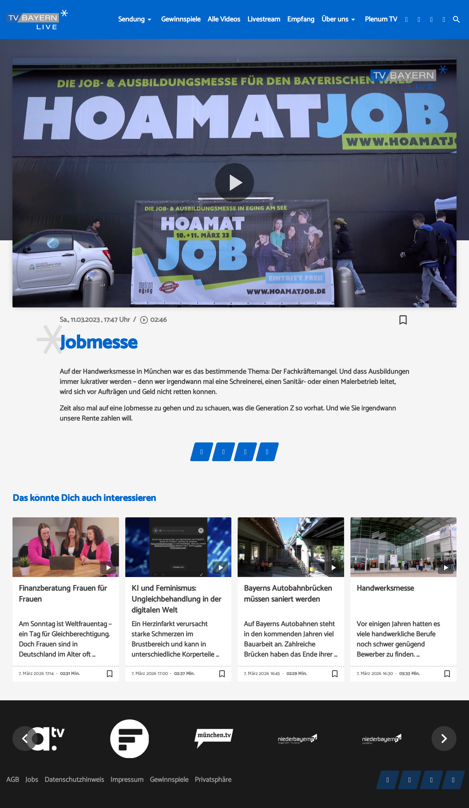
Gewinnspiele (181, 19)
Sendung (131, 19)
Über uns (335, 19)
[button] (444, 738)
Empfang (300, 19)
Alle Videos (224, 19)
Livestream (263, 19)
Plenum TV (381, 19)
